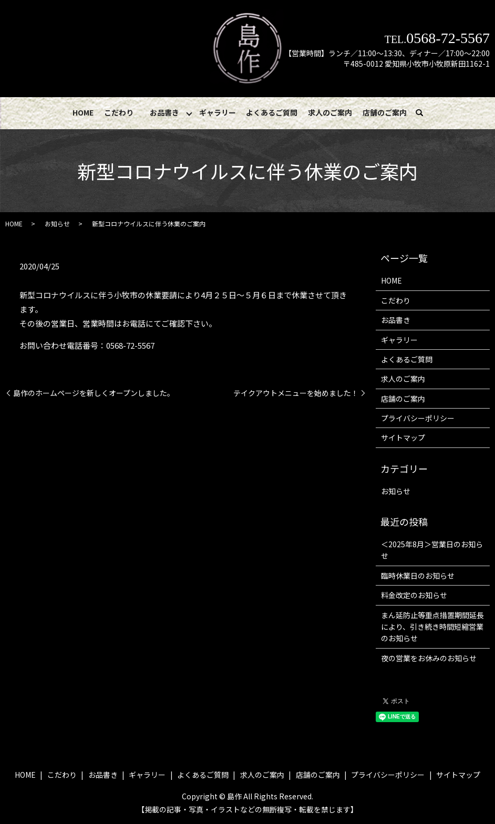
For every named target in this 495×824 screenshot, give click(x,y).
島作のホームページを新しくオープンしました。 (93, 393)
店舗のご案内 (384, 112)
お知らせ (57, 224)
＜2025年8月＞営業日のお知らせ (432, 550)
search (424, 113)
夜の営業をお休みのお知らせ (429, 658)
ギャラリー (217, 112)
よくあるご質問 (271, 112)
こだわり (118, 112)
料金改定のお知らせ (414, 595)
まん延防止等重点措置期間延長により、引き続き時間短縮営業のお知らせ (432, 627)
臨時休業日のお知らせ (418, 576)
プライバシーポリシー (418, 418)
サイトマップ (403, 438)
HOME (83, 112)
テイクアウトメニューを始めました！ (295, 393)
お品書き (164, 112)
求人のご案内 (330, 112)
